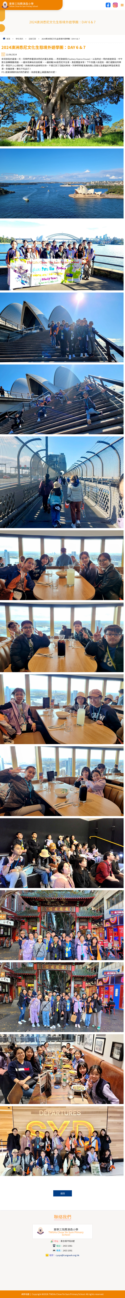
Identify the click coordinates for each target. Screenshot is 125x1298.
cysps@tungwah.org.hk (67, 1255)
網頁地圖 (25, 1294)
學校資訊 (19, 38)
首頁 (8, 38)
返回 (62, 1193)
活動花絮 (32, 38)
